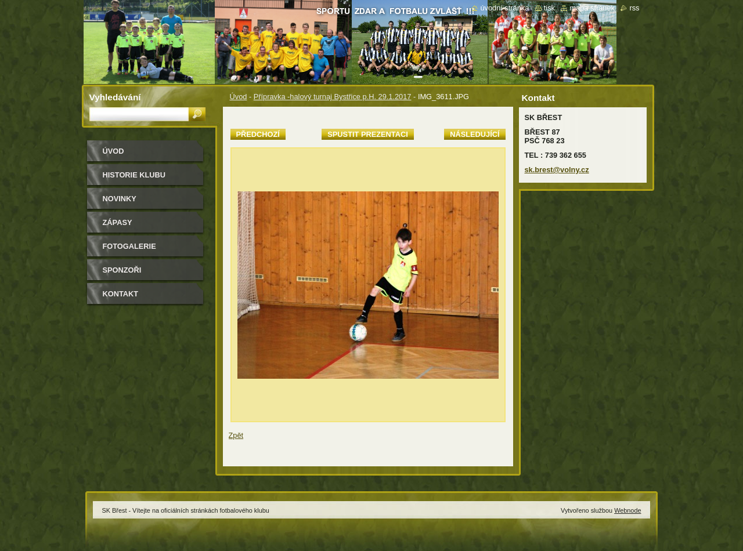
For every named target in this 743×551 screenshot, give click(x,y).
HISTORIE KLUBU (134, 175)
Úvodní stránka (504, 7)
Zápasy (117, 222)
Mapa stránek (592, 7)
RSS (634, 7)
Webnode (627, 510)
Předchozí (258, 134)
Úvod (238, 96)
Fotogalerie (129, 246)
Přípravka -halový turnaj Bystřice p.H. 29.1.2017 (333, 96)
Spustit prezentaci (367, 134)
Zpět (236, 435)
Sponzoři (122, 270)
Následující (474, 134)
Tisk (549, 7)
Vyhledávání (115, 97)
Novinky (119, 198)
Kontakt (121, 293)
